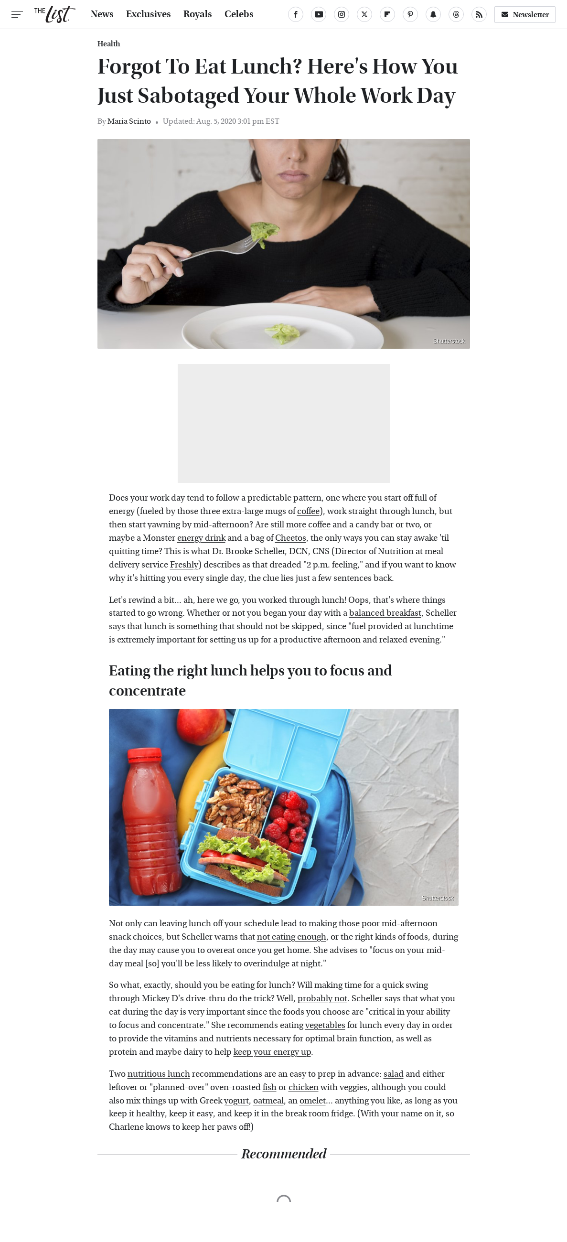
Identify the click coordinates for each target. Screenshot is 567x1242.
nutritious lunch (159, 1074)
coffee (308, 511)
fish (270, 1087)
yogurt (236, 1101)
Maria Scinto (129, 121)
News (102, 14)
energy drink (201, 538)
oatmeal (268, 1101)
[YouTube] (318, 14)
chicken (304, 1087)
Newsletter (525, 14)
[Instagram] (341, 14)
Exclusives (148, 14)
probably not (322, 999)
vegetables (325, 1025)
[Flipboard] (387, 14)
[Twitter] (364, 14)
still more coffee (300, 525)
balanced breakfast (385, 613)
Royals (197, 14)
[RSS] (479, 14)
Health (108, 44)
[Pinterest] (410, 14)
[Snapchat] (433, 14)
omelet (313, 1101)
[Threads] (456, 14)
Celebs (239, 14)
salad (394, 1074)
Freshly (184, 565)
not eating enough (291, 937)
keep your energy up (272, 1052)
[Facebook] (295, 14)
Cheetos (290, 538)
